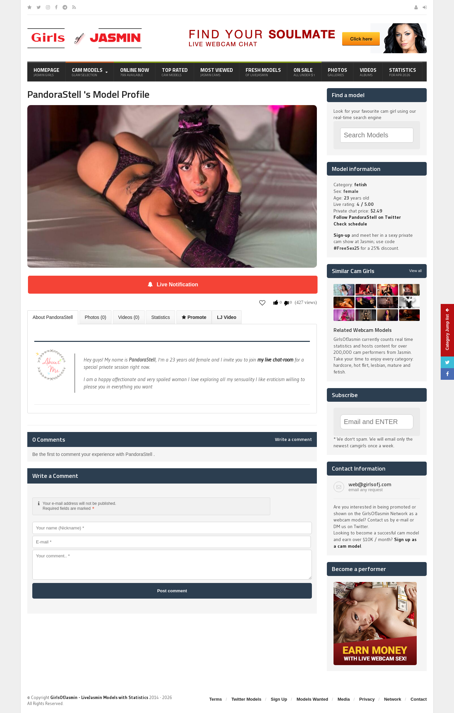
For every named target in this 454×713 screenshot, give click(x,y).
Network (392, 699)
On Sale (304, 71)
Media (344, 699)
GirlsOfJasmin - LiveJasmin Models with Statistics (99, 697)
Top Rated (175, 71)
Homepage (46, 71)
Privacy (366, 699)
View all (415, 271)
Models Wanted (312, 699)
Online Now (134, 71)
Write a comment (293, 439)
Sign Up (279, 699)
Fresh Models (263, 71)
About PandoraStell (53, 317)
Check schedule (350, 224)
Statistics (402, 71)
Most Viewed (216, 71)
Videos (368, 71)
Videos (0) (128, 317)
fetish (360, 185)
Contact (419, 699)
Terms (215, 699)
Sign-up (342, 235)
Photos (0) (96, 317)
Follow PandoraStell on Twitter (367, 217)
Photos (337, 71)
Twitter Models (246, 699)
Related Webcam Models (363, 330)
